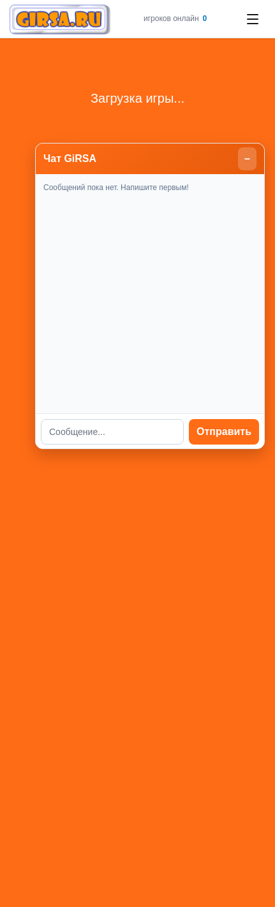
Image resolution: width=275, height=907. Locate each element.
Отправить (224, 431)
